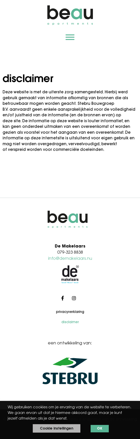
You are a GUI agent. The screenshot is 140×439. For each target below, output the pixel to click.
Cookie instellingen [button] (56, 428)
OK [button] (99, 428)
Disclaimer (70, 322)
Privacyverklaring (70, 312)
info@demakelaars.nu (70, 259)
